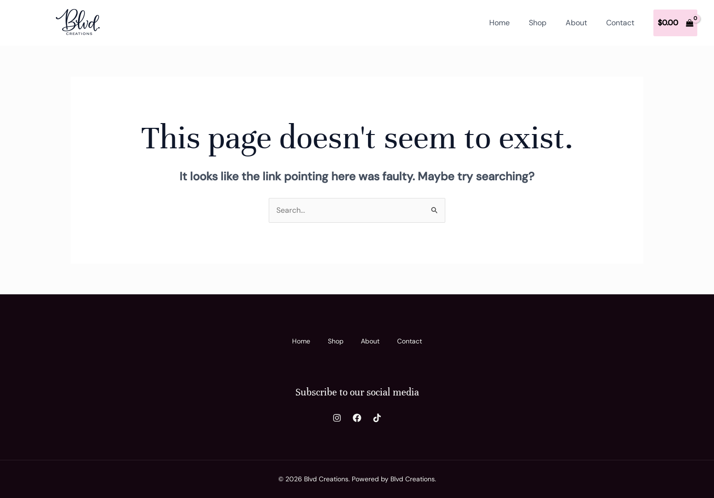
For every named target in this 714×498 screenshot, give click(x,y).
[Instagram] (337, 418)
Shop (537, 23)
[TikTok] (377, 418)
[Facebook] (357, 418)
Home (499, 23)
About (576, 23)
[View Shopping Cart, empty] (675, 23)
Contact (620, 23)
